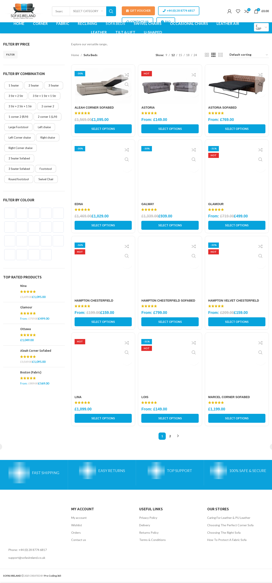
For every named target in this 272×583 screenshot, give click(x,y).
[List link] (34, 550)
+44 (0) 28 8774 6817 (179, 11)
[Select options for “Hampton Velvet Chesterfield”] (237, 322)
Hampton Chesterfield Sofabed (169, 300)
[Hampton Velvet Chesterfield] (237, 269)
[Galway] (170, 172)
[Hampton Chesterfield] (103, 269)
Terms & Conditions (152, 540)
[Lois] (170, 366)
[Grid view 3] (213, 55)
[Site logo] (24, 11)
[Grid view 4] (220, 55)
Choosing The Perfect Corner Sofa (230, 526)
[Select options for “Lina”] (103, 419)
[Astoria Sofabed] (237, 85)
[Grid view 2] (207, 55)
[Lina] (103, 366)
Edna (79, 204)
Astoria (148, 107)
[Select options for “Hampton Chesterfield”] (103, 322)
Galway (148, 204)
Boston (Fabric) (30, 372)
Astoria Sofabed (223, 107)
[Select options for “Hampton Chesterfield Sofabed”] (170, 322)
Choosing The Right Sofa (224, 533)
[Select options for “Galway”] (170, 225)
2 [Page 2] (170, 437)
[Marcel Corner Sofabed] (237, 366)
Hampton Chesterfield (94, 300)
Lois (145, 398)
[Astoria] (170, 85)
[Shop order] (249, 55)
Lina (78, 398)
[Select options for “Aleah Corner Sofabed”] (103, 128)
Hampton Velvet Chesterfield (234, 300)
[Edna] (103, 172)
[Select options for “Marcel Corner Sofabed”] (237, 419)
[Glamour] (237, 172)
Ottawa (25, 329)
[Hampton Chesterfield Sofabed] (170, 269)
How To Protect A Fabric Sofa (226, 540)
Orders (76, 533)
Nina (23, 286)
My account (79, 518)
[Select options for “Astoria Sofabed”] (237, 128)
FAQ (165, 22)
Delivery (144, 526)
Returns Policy (149, 533)
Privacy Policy (148, 518)
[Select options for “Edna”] (103, 225)
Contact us (78, 540)
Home (75, 55)
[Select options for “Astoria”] (170, 128)
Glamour (26, 307)
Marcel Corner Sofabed (230, 398)
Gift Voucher (138, 11)
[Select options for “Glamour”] (237, 225)
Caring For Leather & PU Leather (228, 518)
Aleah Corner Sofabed (35, 350)
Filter (10, 54)
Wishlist (76, 526)
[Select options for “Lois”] (170, 419)
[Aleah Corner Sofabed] (103, 85)
